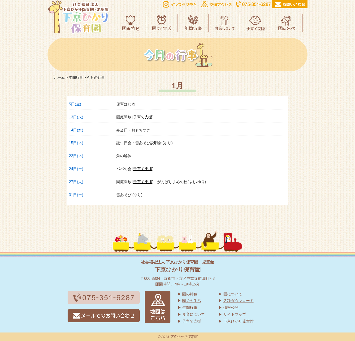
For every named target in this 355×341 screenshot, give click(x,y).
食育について (193, 314)
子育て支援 (191, 321)
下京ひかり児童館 (238, 321)
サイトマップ (234, 314)
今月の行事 (96, 77)
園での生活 (191, 301)
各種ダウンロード (238, 301)
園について (232, 294)
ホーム (59, 77)
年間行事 (76, 77)
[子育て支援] (142, 117)
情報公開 (230, 308)
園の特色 (189, 294)
